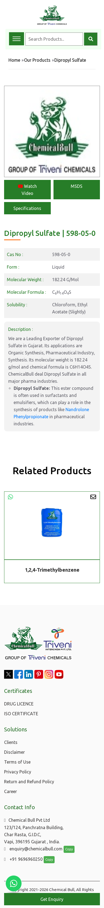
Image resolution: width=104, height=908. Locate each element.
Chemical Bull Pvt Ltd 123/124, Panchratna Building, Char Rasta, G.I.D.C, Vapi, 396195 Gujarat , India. (34, 831)
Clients (10, 742)
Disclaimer (14, 752)
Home (14, 60)
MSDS (76, 186)
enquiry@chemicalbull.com (33, 848)
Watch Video (27, 190)
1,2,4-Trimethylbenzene (52, 570)
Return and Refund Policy (29, 781)
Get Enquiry (51, 899)
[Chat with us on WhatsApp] (13, 883)
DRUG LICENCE (19, 703)
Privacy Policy (17, 771)
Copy (69, 849)
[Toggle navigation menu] (16, 38)
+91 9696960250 (23, 859)
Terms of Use (17, 761)
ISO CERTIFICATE (21, 713)
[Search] (90, 39)
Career (10, 791)
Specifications (27, 208)
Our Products (37, 60)
